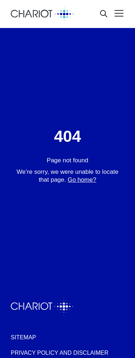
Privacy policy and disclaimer (59, 353)
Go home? (82, 179)
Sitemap (23, 337)
